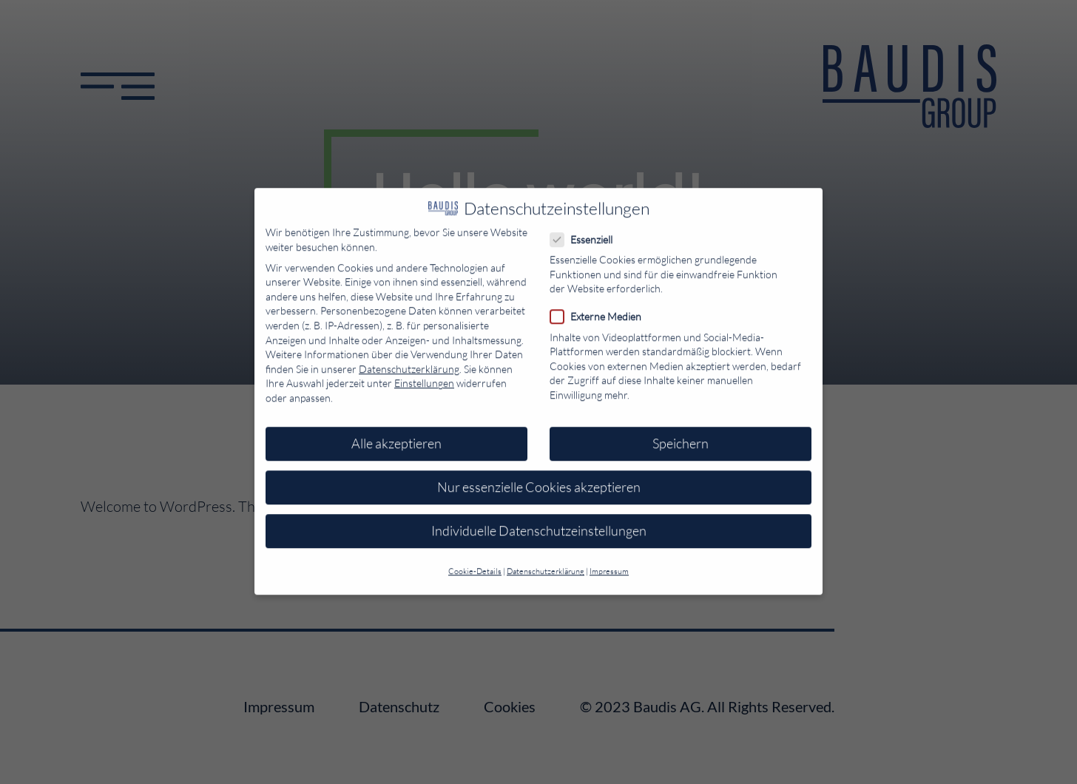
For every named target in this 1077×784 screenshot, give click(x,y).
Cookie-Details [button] (475, 563)
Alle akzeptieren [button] (396, 436)
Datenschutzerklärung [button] (545, 563)
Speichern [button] (680, 436)
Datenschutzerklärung (409, 361)
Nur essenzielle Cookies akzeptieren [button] (539, 479)
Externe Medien (600, 309)
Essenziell (586, 232)
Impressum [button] (609, 563)
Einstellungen (424, 375)
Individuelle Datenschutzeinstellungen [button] (538, 523)
